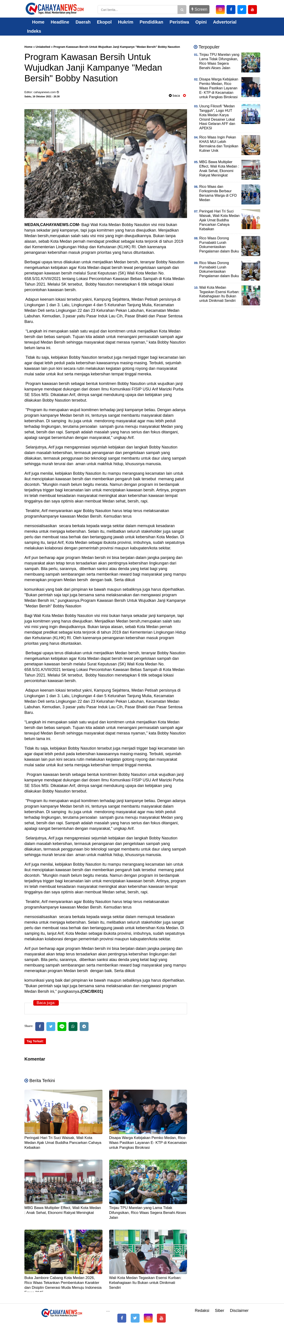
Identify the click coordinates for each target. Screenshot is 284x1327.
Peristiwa (179, 22)
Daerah (83, 22)
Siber (219, 1310)
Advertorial (225, 22)
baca (174, 95)
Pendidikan (151, 22)
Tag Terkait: (35, 1041)
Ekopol (104, 22)
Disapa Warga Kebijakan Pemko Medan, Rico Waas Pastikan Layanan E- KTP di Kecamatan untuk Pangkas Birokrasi (148, 1143)
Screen (199, 9)
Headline (60, 22)
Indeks (34, 31)
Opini (201, 22)
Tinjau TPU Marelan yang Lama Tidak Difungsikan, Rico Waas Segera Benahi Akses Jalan (147, 1213)
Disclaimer (239, 1310)
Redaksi (202, 1310)
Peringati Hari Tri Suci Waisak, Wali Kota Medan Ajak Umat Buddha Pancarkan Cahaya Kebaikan (62, 1143)
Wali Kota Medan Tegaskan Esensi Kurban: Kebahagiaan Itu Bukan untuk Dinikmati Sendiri (145, 1283)
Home (35, 22)
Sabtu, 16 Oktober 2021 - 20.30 (42, 96)
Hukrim (125, 22)
